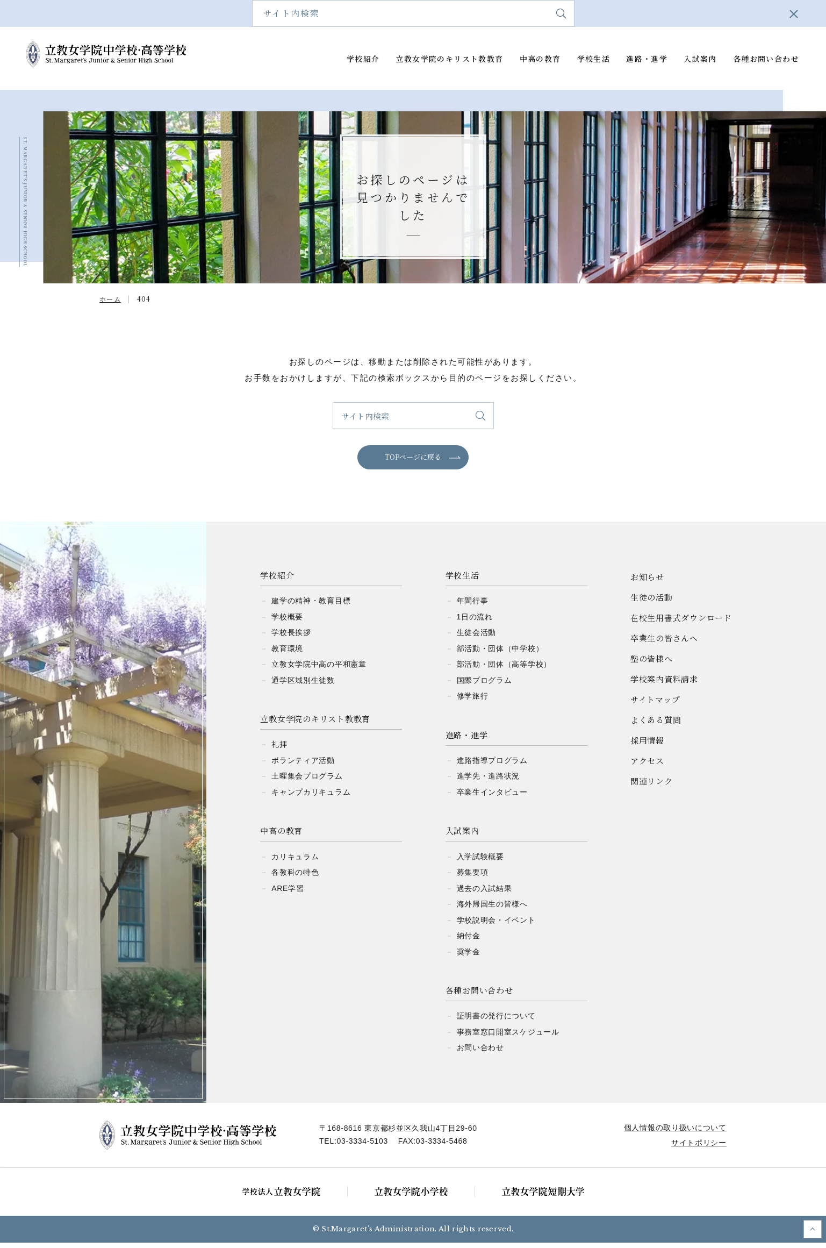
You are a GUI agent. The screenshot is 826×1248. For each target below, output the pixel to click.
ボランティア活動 (303, 765)
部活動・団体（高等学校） (504, 669)
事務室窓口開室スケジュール (508, 1037)
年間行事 (473, 606)
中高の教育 (540, 59)
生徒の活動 (651, 602)
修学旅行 (473, 701)
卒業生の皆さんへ (447, 13)
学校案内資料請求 (581, 13)
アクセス (771, 13)
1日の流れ (475, 622)
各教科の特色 (295, 877)
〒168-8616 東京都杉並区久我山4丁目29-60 (400, 1133)
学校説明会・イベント (496, 925)
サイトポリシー (697, 1148)
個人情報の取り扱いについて (673, 1133)
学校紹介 (363, 59)
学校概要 (287, 622)
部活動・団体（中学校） (500, 654)
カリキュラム (295, 862)
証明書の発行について (496, 1021)
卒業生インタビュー (492, 797)
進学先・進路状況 (488, 782)
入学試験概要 (480, 862)
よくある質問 (714, 13)
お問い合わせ (480, 1053)
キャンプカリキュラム (310, 797)
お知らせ (647, 582)
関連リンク (651, 786)
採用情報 (647, 745)
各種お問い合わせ (766, 59)
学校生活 (593, 59)
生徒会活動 (477, 637)
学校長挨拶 (291, 637)
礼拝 (279, 750)
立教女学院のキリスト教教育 (449, 59)
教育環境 (287, 654)
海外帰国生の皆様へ (492, 909)
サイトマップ (651, 13)
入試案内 (700, 59)
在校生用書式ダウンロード (356, 13)
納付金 (468, 941)
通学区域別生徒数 (303, 685)
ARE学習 (287, 893)
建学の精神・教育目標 (310, 606)
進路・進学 (646, 59)
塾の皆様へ (514, 13)
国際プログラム (484, 685)
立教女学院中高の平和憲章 (318, 669)
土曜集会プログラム (306, 782)
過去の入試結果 (484, 893)
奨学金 (468, 957)
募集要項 (473, 877)
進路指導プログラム (492, 765)
